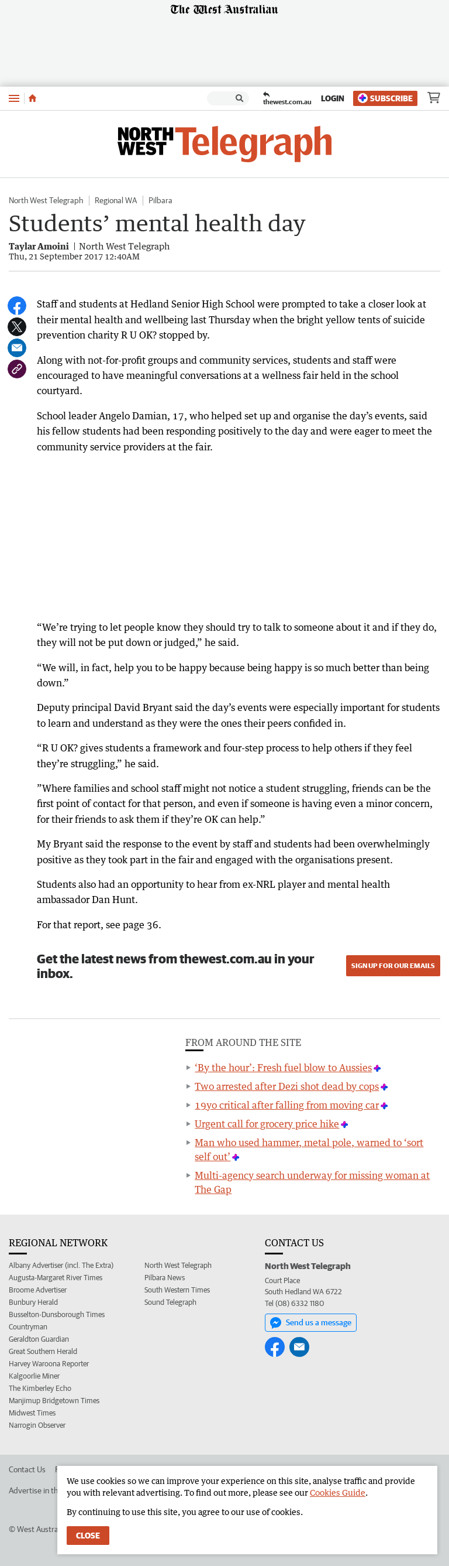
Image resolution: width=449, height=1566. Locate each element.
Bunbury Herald (33, 1302)
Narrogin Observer (37, 1425)
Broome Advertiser (38, 1289)
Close (88, 1535)
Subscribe (385, 98)
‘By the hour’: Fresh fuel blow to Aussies (283, 1067)
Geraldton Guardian (39, 1339)
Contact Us (27, 1469)
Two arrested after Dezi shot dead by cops (287, 1086)
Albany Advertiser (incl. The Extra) (61, 1265)
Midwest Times (32, 1412)
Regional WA (116, 200)
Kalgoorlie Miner (34, 1376)
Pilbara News (164, 1277)
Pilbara (160, 200)
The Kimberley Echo (40, 1388)
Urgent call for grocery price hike (267, 1124)
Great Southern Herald (43, 1351)
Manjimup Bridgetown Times (54, 1400)
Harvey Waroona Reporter (49, 1363)
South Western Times (177, 1289)
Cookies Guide (337, 1492)
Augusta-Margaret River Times (55, 1277)
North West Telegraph (46, 200)
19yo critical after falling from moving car (287, 1105)
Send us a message (310, 1323)
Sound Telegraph (170, 1302)
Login (332, 98)
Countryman (28, 1326)
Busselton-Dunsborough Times (57, 1314)
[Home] (32, 98)
